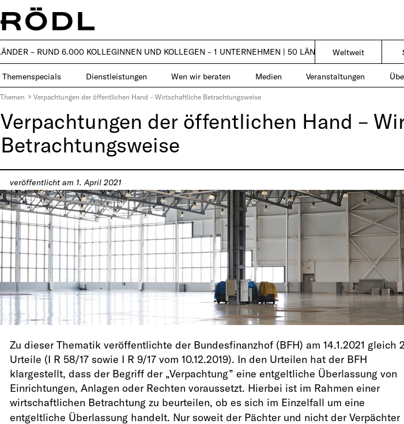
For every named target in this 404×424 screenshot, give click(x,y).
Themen (12, 97)
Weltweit (348, 52)
